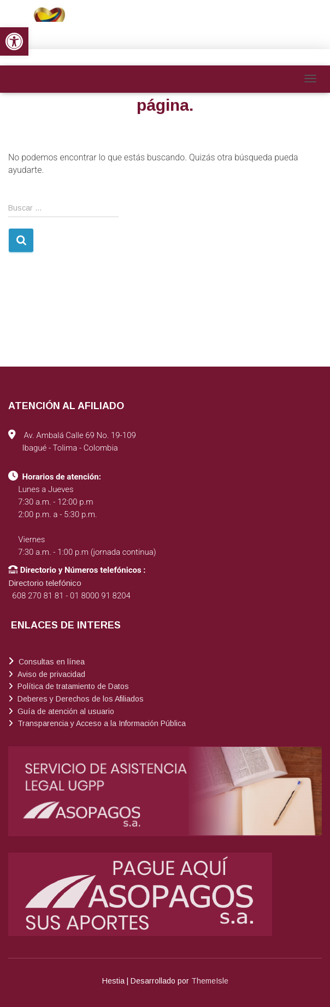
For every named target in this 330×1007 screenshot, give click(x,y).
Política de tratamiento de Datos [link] (72, 686)
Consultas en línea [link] (50, 661)
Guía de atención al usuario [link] (64, 711)
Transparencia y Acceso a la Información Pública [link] (100, 723)
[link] (14, 41)
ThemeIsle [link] (209, 980)
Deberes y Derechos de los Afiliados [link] (79, 698)
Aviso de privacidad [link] (50, 674)
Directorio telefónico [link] (44, 583)
